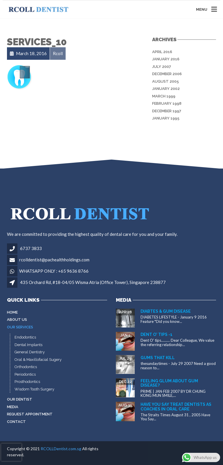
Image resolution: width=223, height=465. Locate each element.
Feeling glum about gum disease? (169, 383)
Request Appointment (30, 414)
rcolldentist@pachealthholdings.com (54, 259)
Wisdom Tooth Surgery (34, 389)
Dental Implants (28, 345)
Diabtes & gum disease (166, 311)
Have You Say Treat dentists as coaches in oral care (176, 406)
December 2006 (167, 74)
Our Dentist (19, 399)
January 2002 (166, 88)
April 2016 (162, 52)
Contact (16, 421)
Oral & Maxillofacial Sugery (38, 359)
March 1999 (163, 96)
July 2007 (161, 66)
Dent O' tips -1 (156, 334)
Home (12, 312)
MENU (201, 9)
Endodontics (25, 337)
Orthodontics (26, 367)
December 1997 (166, 111)
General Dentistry (30, 352)
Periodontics (25, 374)
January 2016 (165, 59)
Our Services (20, 327)
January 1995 (165, 118)
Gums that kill (158, 357)
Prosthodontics (27, 381)
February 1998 (166, 103)
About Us (17, 319)
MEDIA (12, 407)
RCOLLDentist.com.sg (61, 448)
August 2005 (165, 81)
